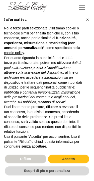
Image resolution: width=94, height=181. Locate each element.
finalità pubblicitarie (59, 87)
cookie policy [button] (14, 53)
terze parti (12, 63)
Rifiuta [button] (25, 159)
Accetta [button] (68, 159)
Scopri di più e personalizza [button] (47, 171)
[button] (87, 20)
